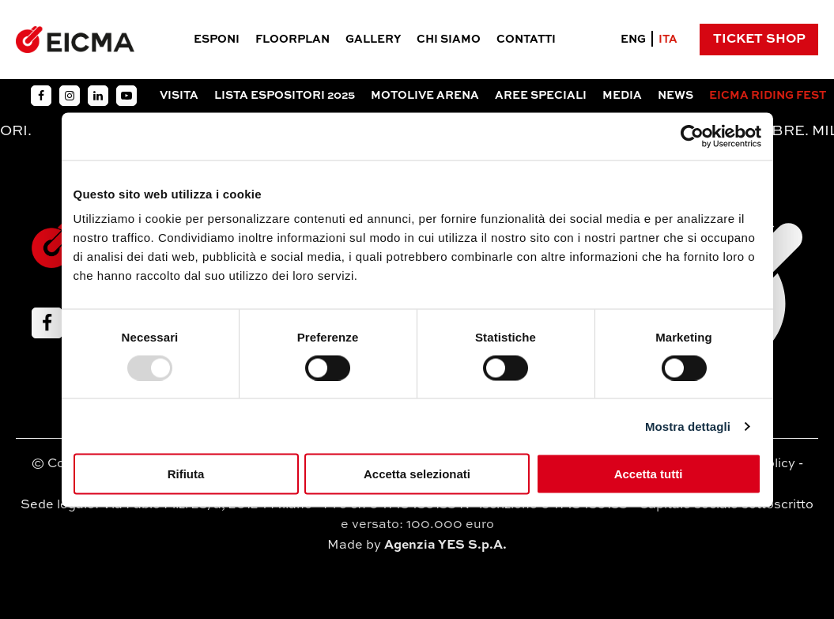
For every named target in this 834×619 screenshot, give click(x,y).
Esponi (217, 39)
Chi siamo (449, 39)
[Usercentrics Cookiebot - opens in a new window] (692, 136)
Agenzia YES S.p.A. (445, 545)
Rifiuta (186, 474)
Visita (179, 95)
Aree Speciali (541, 95)
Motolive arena (425, 95)
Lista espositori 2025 (284, 95)
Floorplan (292, 39)
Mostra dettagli (687, 425)
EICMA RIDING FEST (767, 95)
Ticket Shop (759, 39)
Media (622, 95)
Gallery (373, 39)
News (675, 95)
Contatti (526, 39)
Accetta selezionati (417, 474)
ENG (633, 39)
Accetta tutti (648, 474)
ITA (668, 39)
